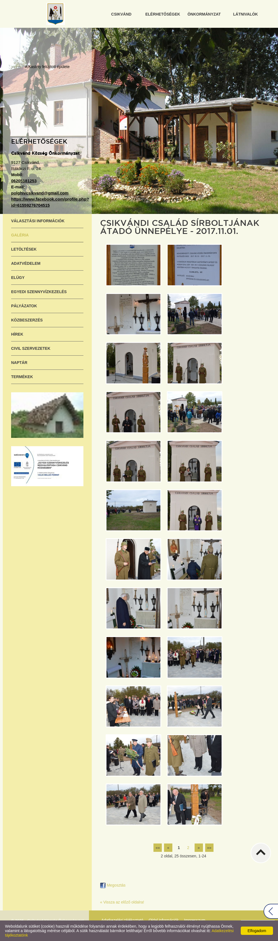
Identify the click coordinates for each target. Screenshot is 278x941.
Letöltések (24, 249)
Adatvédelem (26, 263)
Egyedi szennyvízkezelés (39, 291)
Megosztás (113, 885)
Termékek (22, 377)
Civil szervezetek (30, 348)
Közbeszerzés (27, 320)
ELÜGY (17, 277)
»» (209, 847)
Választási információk (37, 221)
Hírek (17, 334)
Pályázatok (24, 306)
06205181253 (24, 180)
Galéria (20, 235)
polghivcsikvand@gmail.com (39, 193)
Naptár (19, 362)
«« (158, 847)
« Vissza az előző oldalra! (122, 902)
